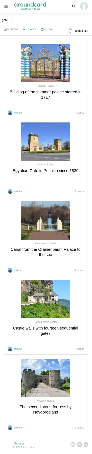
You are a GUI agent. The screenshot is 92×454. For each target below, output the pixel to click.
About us (19, 443)
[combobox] (82, 30)
